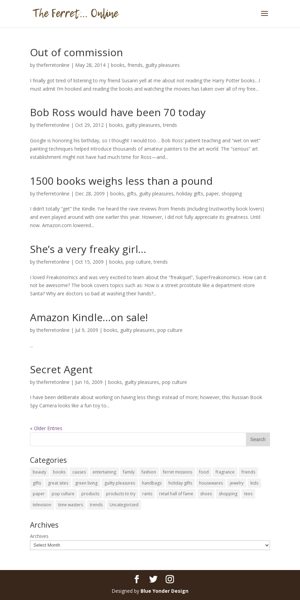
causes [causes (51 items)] (79, 472)
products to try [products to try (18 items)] (120, 494)
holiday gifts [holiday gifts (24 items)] (180, 483)
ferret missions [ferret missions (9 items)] (177, 472)
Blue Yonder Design (164, 591)
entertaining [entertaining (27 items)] (104, 472)
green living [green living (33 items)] (86, 483)
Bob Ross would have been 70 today (118, 112)
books (118, 65)
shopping (231, 193)
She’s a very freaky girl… (88, 249)
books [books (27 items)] (59, 472)
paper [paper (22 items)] (39, 494)
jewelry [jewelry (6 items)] (237, 483)
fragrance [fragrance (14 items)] (225, 472)
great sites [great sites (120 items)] (58, 483)
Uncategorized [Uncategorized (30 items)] (124, 505)
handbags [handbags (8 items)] (152, 483)
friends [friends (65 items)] (248, 472)
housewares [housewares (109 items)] (211, 483)
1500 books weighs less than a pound (121, 181)
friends (135, 65)
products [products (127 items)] (90, 494)
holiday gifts (189, 193)
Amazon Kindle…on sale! (89, 317)
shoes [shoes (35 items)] (206, 494)
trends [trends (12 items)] (96, 505)
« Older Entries (46, 428)
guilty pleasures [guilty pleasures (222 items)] (119, 483)
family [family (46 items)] (129, 472)
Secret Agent (61, 369)
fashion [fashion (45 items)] (149, 472)
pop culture (138, 261)
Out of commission (76, 52)
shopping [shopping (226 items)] (228, 494)
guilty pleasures (162, 65)
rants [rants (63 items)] (147, 494)
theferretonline (53, 65)
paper (212, 193)
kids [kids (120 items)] (254, 483)
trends (170, 125)
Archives (39, 536)
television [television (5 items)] (42, 505)
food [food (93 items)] (204, 472)
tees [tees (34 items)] (248, 494)
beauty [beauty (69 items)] (39, 472)
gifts (131, 193)
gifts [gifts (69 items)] (37, 483)
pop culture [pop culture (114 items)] (63, 494)
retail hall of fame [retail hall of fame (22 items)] (176, 494)
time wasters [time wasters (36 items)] (70, 505)
